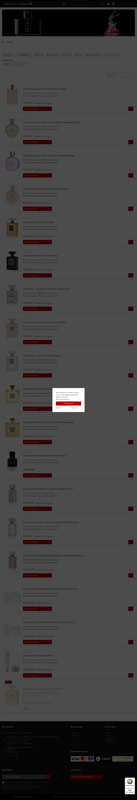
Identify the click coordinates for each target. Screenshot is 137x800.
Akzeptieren (68, 403)
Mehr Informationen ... (63, 399)
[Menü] (133, 779)
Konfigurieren (74, 407)
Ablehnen (58, 407)
